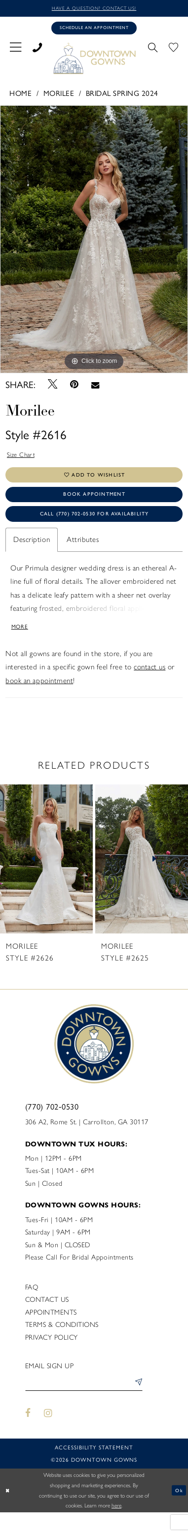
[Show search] (153, 49)
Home (20, 96)
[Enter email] (84, 1402)
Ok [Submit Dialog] (178, 1509)
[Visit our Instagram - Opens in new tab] (48, 1433)
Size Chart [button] (23, 458)
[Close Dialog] (8, 1510)
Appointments (51, 1329)
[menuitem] (15, 49)
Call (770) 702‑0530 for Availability (94, 526)
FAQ (31, 1304)
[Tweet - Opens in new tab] (53, 387)
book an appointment (39, 697)
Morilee (59, 96)
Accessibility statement (94, 1467)
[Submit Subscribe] (136, 1402)
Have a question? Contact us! (94, 8)
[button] (15, 49)
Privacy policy (51, 1354)
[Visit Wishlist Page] (173, 49)
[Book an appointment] (94, 30)
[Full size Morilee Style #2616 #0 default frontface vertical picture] (94, 242)
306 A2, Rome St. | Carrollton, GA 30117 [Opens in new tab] (87, 1139)
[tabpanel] (94, 242)
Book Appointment (94, 504)
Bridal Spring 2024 (122, 96)
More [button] (21, 642)
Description (31, 553)
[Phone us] (37, 49)
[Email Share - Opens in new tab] (95, 387)
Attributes (83, 553)
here (116, 1525)
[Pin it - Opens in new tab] (74, 388)
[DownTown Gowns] (94, 61)
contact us (149, 684)
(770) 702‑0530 (52, 1123)
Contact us (47, 1316)
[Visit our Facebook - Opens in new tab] (28, 1433)
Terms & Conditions (62, 1341)
